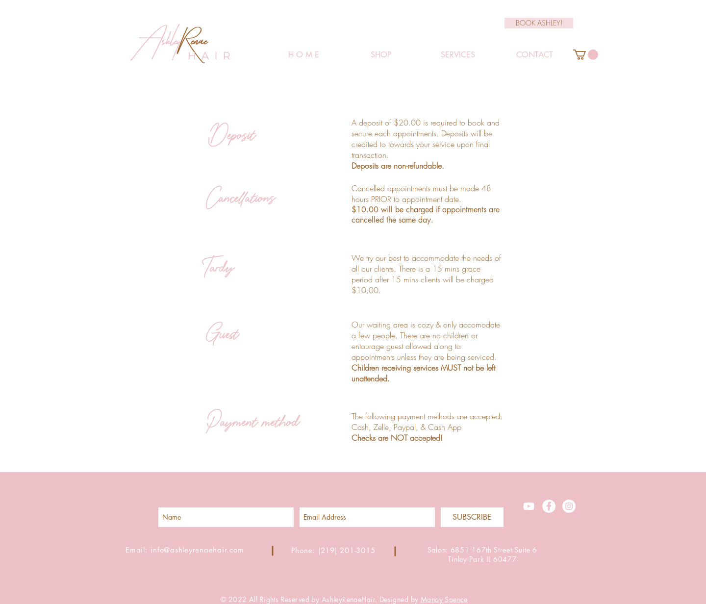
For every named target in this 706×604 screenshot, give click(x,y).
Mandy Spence (444, 599)
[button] (585, 55)
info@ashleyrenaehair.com (197, 549)
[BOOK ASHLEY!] (538, 23)
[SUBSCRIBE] (472, 517)
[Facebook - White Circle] (548, 506)
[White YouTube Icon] (528, 506)
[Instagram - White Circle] (569, 506)
